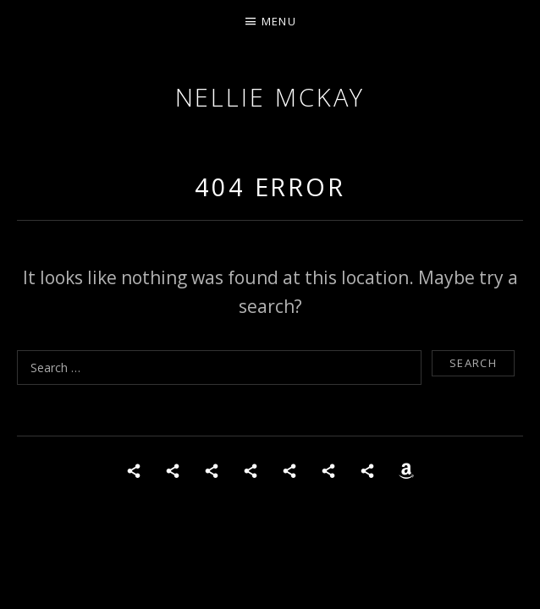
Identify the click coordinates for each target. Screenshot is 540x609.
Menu (279, 21)
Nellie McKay (270, 96)
